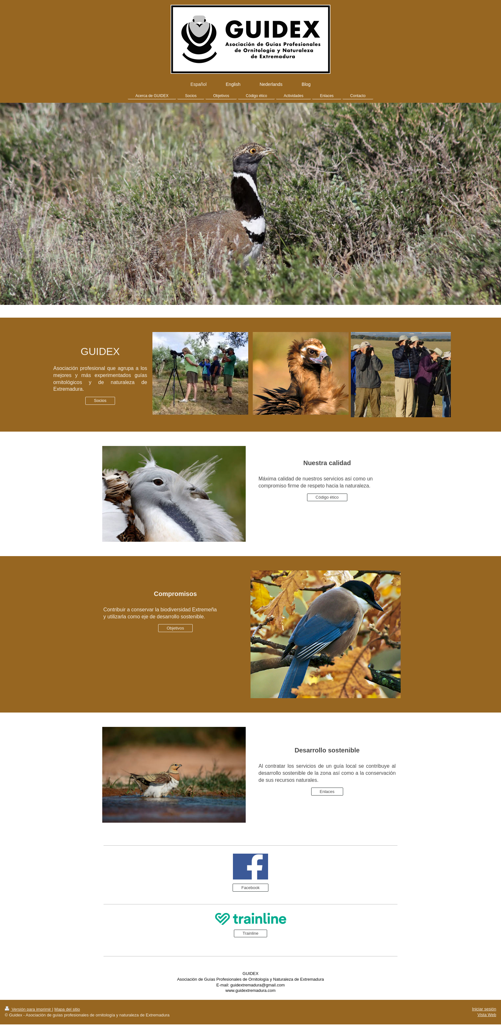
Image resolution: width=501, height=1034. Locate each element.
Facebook (250, 887)
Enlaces (327, 791)
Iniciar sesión (484, 1009)
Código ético (327, 497)
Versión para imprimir (28, 1009)
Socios (100, 400)
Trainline (250, 933)
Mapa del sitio (67, 1009)
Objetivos (175, 628)
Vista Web (486, 1014)
